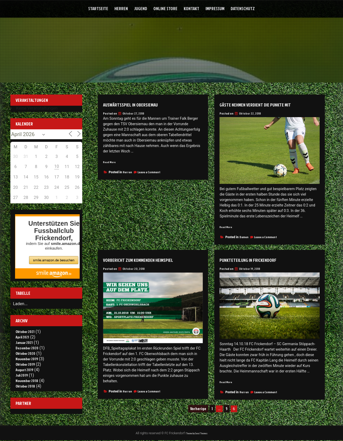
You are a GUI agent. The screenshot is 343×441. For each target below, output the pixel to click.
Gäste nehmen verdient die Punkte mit (266, 104)
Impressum (214, 8)
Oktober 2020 (25, 353)
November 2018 (27, 380)
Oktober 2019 (25, 364)
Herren (121, 8)
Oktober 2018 (25, 386)
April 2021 (22, 337)
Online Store (165, 8)
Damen (244, 237)
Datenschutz (243, 8)
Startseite (98, 8)
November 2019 (27, 358)
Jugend (140, 8)
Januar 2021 (24, 342)
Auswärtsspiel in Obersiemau (139, 104)
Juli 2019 (22, 375)
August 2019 (24, 369)
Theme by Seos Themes (196, 433)
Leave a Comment (149, 172)
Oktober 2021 (25, 331)
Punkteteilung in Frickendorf (256, 260)
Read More (110, 161)
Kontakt (191, 8)
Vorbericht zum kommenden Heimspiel (149, 260)
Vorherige (198, 409)
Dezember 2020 (27, 347)
